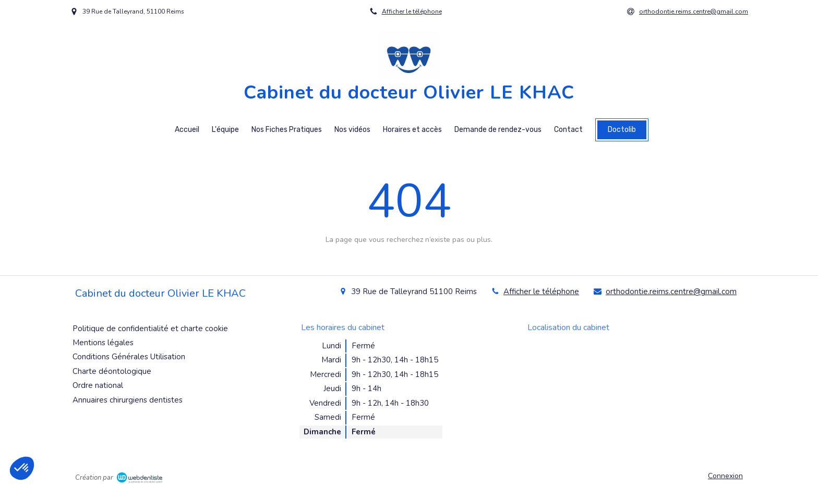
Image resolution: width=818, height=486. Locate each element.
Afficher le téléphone (412, 11)
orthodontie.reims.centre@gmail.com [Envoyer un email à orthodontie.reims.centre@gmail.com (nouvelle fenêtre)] (671, 291)
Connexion (725, 476)
